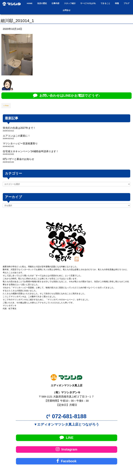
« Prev (6, 106)
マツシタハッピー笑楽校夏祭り (20, 143)
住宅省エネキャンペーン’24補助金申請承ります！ (31, 151)
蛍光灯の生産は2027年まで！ (19, 128)
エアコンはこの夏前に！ (16, 135)
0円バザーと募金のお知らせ (18, 159)
